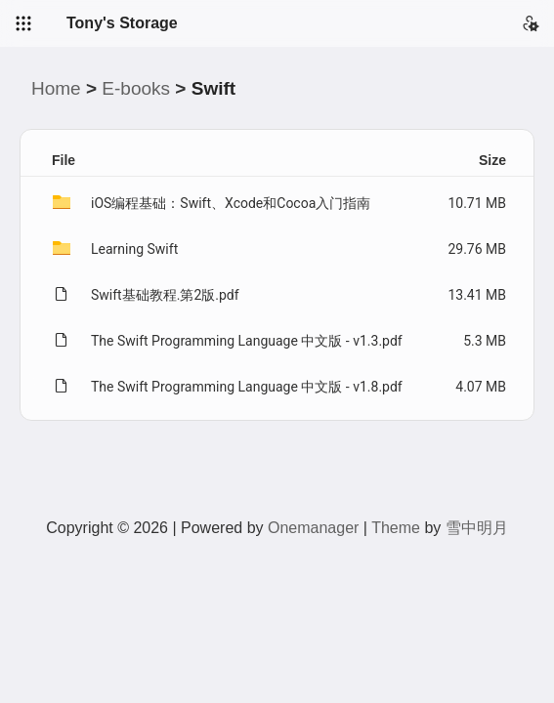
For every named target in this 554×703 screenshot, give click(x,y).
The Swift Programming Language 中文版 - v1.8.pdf (247, 386)
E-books (136, 88)
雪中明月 (477, 527)
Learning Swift (134, 249)
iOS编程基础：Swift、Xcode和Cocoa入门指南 (230, 203)
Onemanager (313, 527)
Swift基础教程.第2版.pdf (165, 295)
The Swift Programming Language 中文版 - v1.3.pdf (247, 341)
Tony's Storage (122, 23)
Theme (395, 527)
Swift (213, 88)
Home (56, 88)
